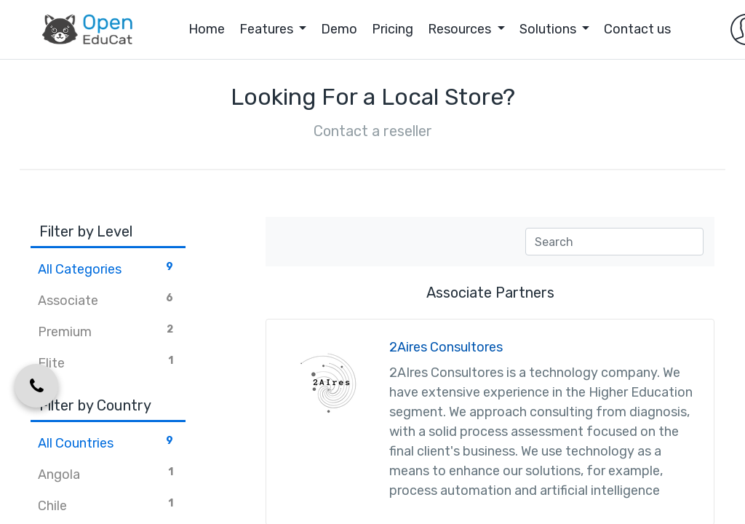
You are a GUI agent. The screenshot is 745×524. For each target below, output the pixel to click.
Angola (108, 474)
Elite (108, 362)
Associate (108, 300)
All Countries (108, 442)
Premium (108, 331)
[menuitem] (175, 29)
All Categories (108, 268)
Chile (108, 505)
